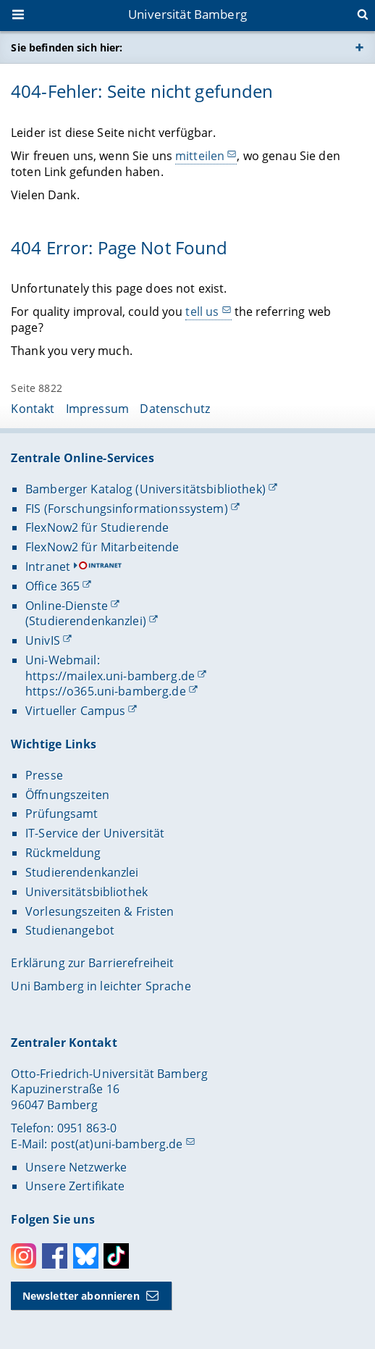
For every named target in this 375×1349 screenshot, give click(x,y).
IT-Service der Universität (95, 833)
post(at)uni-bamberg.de (117, 1144)
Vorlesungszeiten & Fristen (99, 911)
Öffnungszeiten (67, 795)
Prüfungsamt (61, 814)
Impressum (97, 409)
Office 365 (52, 586)
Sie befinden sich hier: (66, 47)
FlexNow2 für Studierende (97, 527)
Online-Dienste (66, 606)
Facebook (54, 1256)
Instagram (23, 1256)
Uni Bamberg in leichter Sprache (100, 986)
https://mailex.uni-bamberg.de (110, 676)
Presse (44, 775)
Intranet (47, 567)
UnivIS (42, 640)
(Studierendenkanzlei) (85, 621)
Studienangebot (69, 930)
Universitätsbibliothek (86, 892)
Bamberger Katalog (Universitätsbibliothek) (145, 489)
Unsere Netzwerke (76, 1167)
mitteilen (199, 156)
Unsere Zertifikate (75, 1186)
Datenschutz (175, 409)
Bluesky (85, 1256)
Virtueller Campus (75, 711)
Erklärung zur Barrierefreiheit (92, 963)
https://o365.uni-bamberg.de (105, 691)
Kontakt (32, 409)
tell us (202, 312)
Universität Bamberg (187, 14)
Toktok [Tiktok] (116, 1256)
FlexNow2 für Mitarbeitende (102, 547)
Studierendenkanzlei (82, 872)
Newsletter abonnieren (81, 1296)
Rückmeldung (63, 853)
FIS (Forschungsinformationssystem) (126, 509)
